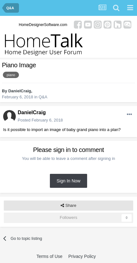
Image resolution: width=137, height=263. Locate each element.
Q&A (43, 97)
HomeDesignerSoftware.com (43, 25)
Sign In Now (68, 180)
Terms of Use (49, 256)
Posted (40, 120)
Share (68, 205)
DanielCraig (19, 91)
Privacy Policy (82, 256)
